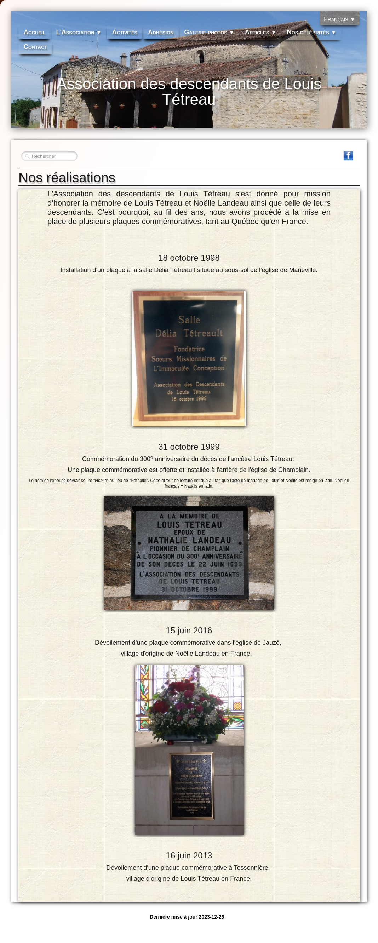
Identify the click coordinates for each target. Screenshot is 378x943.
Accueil (34, 32)
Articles (260, 32)
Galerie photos (209, 32)
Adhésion (160, 32)
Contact (35, 46)
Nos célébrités (311, 32)
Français (339, 19)
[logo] (189, 96)
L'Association (78, 32)
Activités (125, 32)
